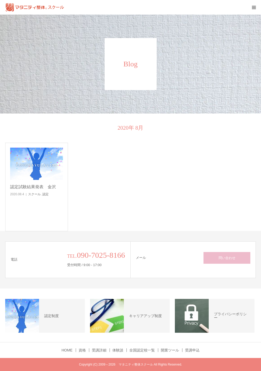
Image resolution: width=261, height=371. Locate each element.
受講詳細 (99, 350)
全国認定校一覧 (142, 350)
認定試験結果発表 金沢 (33, 187)
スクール (34, 194)
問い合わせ (227, 258)
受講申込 (192, 350)
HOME (67, 350)
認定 (45, 194)
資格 (82, 350)
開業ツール (170, 350)
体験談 (117, 350)
